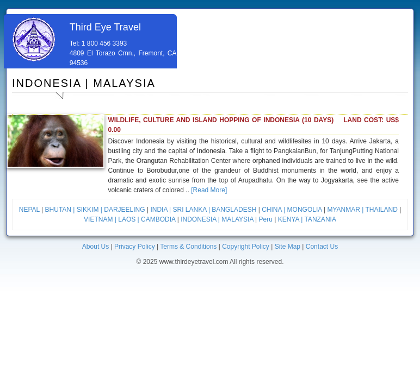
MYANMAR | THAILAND (362, 209)
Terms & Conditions (188, 246)
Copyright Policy (245, 246)
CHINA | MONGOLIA (292, 209)
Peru (266, 219)
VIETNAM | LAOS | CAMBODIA (130, 219)
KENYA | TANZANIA (307, 219)
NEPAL (29, 209)
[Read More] (209, 190)
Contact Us (322, 246)
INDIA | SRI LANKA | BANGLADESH (203, 209)
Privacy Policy (134, 246)
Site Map (287, 246)
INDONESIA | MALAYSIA (217, 219)
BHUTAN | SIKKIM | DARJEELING (95, 209)
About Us (95, 246)
